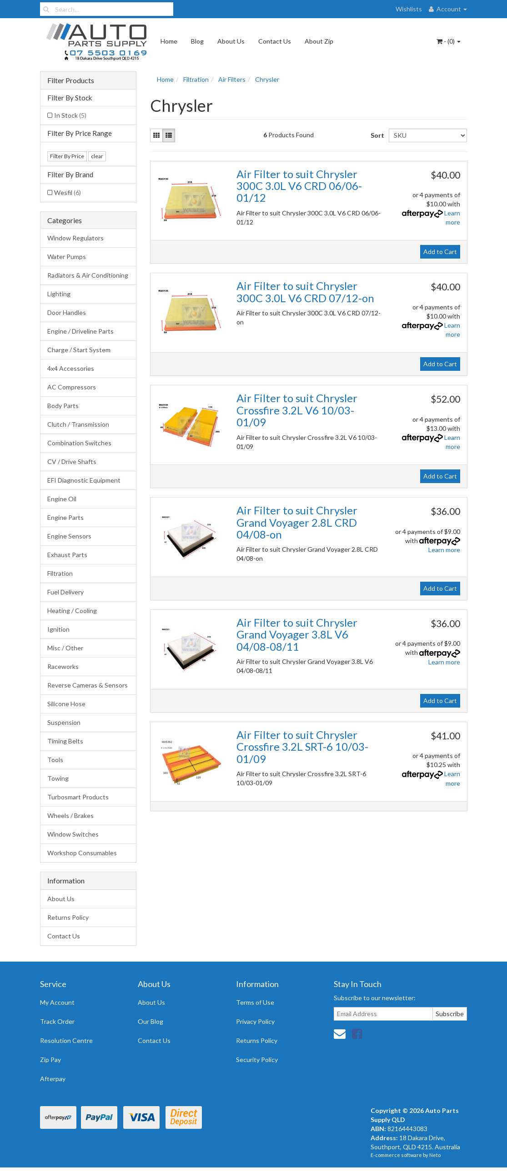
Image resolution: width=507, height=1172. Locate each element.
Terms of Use (255, 1002)
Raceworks (63, 666)
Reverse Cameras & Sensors (87, 685)
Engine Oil (61, 499)
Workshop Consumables (82, 853)
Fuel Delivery (65, 592)
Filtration (60, 573)
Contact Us (274, 41)
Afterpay (52, 1078)
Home (169, 41)
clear (97, 156)
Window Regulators (75, 238)
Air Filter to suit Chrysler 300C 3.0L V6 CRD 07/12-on (305, 291)
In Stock (70, 115)
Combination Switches (79, 443)
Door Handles (66, 312)
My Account (57, 1002)
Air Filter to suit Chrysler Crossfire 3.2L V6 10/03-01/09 (296, 410)
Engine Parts (65, 517)
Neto (435, 1155)
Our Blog (150, 1021)
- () (449, 41)
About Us (231, 41)
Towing (58, 778)
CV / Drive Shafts (71, 461)
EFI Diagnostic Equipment (83, 480)
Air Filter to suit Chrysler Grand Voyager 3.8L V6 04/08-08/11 (296, 634)
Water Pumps (66, 256)
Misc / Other (65, 648)
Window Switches (73, 834)
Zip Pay (50, 1059)
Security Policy (257, 1059)
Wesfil (67, 192)
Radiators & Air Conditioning (87, 275)
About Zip (319, 41)
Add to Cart (440, 251)
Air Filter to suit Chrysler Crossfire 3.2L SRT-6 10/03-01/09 (302, 746)
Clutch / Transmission (78, 424)
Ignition (58, 629)
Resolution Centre (66, 1040)
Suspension (63, 722)
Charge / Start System (78, 350)
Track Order (57, 1021)
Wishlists (409, 9)
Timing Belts (65, 741)
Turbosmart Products (78, 797)
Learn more (444, 550)
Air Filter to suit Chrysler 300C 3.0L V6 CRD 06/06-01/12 (299, 185)
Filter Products (70, 80)
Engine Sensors (69, 536)
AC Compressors (71, 387)
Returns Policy (68, 917)
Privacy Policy (255, 1021)
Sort (376, 135)
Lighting (58, 294)
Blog (197, 41)
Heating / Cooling (72, 610)
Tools (55, 759)
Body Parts (63, 405)
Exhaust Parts (67, 555)
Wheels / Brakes (70, 815)
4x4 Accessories (70, 368)
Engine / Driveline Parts (80, 331)
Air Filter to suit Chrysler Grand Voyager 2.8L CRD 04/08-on (296, 522)
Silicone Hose (66, 704)
